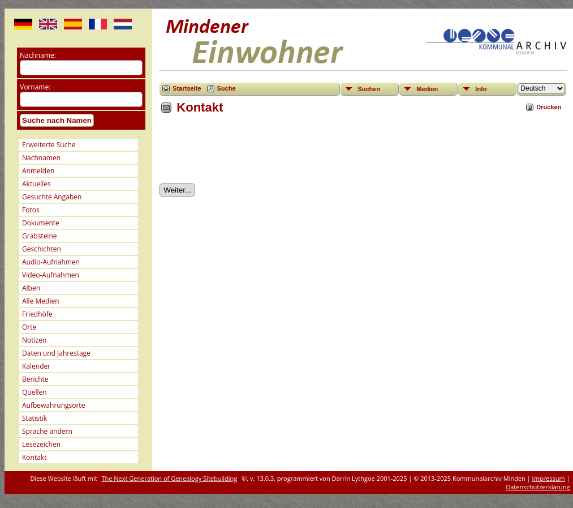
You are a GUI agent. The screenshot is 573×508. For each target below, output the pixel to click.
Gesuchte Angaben (51, 197)
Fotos (31, 210)
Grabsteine (39, 236)
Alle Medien (40, 301)
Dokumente (40, 223)
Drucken (548, 107)
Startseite (187, 88)
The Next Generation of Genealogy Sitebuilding (170, 478)
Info (480, 89)
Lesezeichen (41, 444)
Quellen (34, 392)
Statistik (34, 418)
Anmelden (38, 171)
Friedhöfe (37, 314)
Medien (427, 89)
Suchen (368, 89)
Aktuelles (36, 184)
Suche (226, 88)
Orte (29, 327)
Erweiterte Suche (48, 145)
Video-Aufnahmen (50, 275)
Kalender (36, 366)
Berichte (35, 379)
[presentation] (245, 153)
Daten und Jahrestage (56, 353)
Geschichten (41, 249)
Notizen (34, 340)
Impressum (548, 478)
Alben (31, 288)
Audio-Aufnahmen (51, 262)
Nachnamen (41, 158)
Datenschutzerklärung (538, 487)
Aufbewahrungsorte (53, 405)
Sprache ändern (47, 431)
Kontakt (34, 457)
